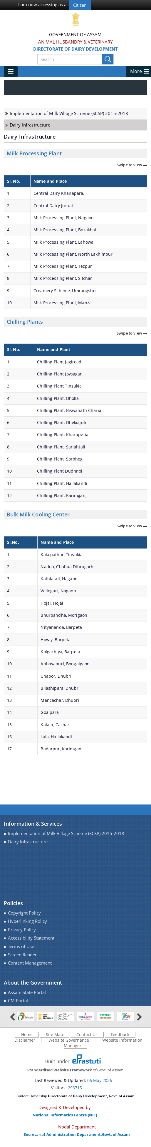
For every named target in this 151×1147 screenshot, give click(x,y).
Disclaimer (24, 1040)
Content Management (30, 963)
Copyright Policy (24, 913)
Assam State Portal (27, 992)
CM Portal (18, 1001)
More (136, 71)
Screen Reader (22, 955)
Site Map (54, 1034)
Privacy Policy (22, 930)
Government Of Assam (75, 34)
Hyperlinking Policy (27, 921)
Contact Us (87, 1034)
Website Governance (68, 1040)
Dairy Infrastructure (30, 125)
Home (27, 1034)
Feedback (120, 1034)
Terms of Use (21, 946)
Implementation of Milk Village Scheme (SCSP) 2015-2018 (69, 113)
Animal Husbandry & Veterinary (75, 42)
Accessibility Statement (31, 938)
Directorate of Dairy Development (75, 49)
